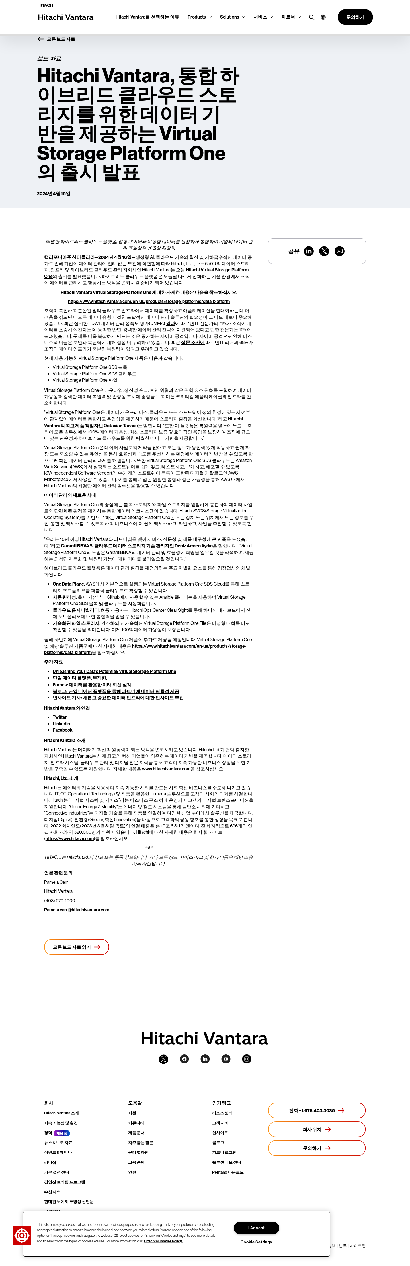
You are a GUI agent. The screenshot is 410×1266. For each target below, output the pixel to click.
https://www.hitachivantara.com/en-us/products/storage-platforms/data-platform (149, 301)
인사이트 (220, 1132)
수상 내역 (52, 1192)
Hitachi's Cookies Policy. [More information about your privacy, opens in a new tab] (163, 1240)
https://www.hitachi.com (70, 838)
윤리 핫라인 (138, 1152)
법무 (343, 1245)
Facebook (63, 730)
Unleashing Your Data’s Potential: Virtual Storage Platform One (114, 671)
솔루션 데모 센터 (226, 1162)
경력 (48, 1132)
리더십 (50, 1162)
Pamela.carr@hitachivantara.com (76, 910)
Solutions (229, 17)
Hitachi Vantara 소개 (61, 1113)
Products (197, 17)
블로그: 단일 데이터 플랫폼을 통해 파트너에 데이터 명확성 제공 (116, 691)
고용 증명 (136, 1162)
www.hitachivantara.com (166, 769)
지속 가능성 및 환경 (61, 1123)
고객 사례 (220, 1123)
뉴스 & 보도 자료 (58, 1142)
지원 (132, 1113)
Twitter (60, 717)
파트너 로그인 (224, 1152)
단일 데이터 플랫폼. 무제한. (80, 678)
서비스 (260, 17)
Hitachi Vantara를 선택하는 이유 (147, 17)
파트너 (288, 17)
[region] (176, 1234)
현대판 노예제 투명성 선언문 (69, 1201)
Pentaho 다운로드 (228, 1172)
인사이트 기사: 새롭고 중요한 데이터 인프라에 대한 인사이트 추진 (118, 697)
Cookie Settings (256, 1242)
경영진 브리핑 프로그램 (64, 1182)
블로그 (218, 1142)
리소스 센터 (222, 1113)
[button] (321, 17)
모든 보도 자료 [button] (56, 39)
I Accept (256, 1228)
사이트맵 (358, 1245)
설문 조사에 (193, 342)
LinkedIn (61, 724)
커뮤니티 (136, 1123)
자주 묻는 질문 (140, 1142)
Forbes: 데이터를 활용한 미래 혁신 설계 (92, 685)
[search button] (310, 17)
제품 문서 (136, 1132)
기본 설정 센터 (56, 1172)
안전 (132, 1172)
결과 (170, 323)
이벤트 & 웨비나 (58, 1152)
